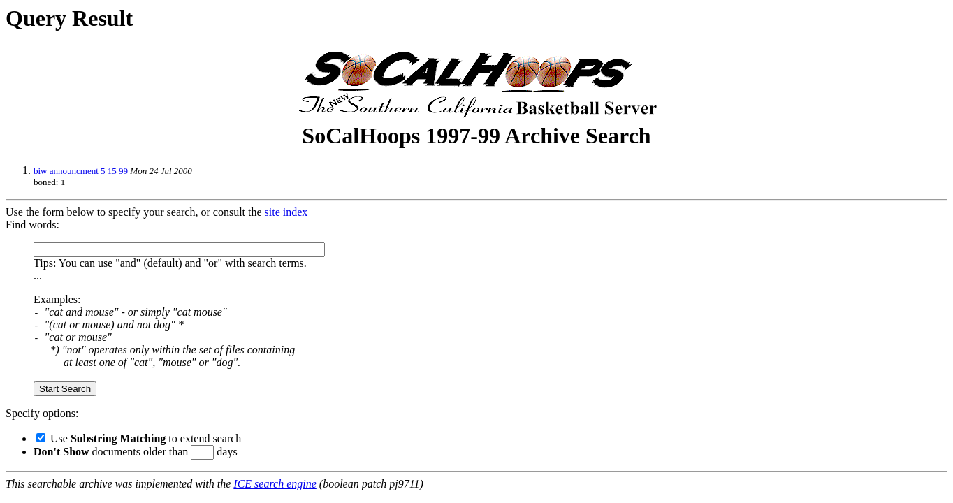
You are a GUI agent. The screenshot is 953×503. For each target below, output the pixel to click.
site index (286, 212)
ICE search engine (274, 484)
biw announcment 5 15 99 (81, 171)
